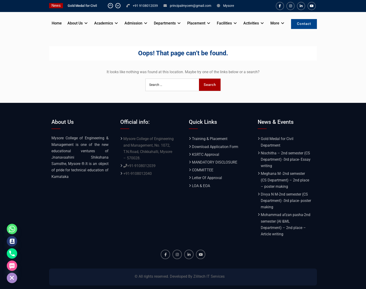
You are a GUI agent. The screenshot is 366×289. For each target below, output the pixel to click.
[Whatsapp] (12, 229)
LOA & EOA (201, 186)
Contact (304, 24)
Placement (196, 23)
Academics (103, 23)
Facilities (224, 23)
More (274, 23)
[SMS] (12, 266)
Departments (165, 23)
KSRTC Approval (205, 154)
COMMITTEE (202, 170)
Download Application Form (215, 146)
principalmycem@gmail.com (190, 6)
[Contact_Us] (12, 241)
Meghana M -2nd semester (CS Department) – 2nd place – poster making (285, 180)
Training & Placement (209, 138)
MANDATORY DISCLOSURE (214, 162)
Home (57, 23)
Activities (251, 23)
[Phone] (12, 253)
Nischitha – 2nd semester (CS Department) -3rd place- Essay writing (286, 159)
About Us (75, 23)
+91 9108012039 (145, 6)
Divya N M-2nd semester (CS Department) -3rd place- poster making (286, 200)
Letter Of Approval (207, 178)
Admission (133, 23)
